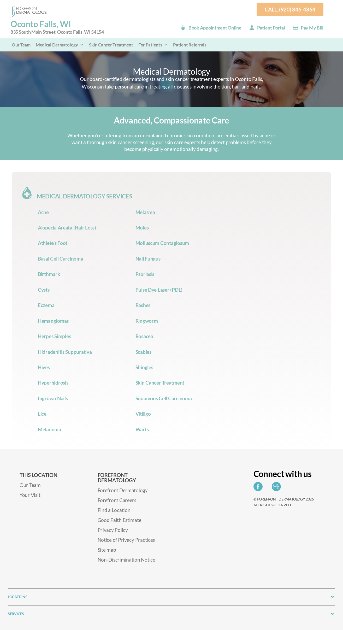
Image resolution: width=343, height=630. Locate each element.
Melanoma (49, 429)
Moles (142, 228)
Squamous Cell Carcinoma (163, 398)
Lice (42, 414)
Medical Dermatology (60, 45)
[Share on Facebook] (259, 488)
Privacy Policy (113, 530)
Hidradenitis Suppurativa (65, 352)
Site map (107, 550)
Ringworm (146, 321)
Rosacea (144, 336)
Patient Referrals (189, 45)
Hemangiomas (53, 321)
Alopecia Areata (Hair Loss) (67, 228)
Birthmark (49, 274)
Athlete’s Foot (52, 243)
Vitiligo (143, 414)
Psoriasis (145, 274)
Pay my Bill (312, 28)
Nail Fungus (148, 259)
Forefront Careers (117, 500)
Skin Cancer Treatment (111, 45)
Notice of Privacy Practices (126, 540)
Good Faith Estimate (119, 520)
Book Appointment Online (214, 28)
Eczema (46, 305)
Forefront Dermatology (123, 490)
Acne (43, 212)
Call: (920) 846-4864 (290, 9)
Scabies (143, 352)
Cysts (44, 290)
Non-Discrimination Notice (126, 560)
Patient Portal (271, 28)
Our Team (21, 45)
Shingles (144, 367)
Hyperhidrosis (53, 383)
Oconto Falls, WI (57, 27)
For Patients (153, 45)
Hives (44, 367)
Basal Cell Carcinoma (60, 259)
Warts (142, 429)
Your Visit (30, 495)
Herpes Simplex (54, 336)
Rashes (142, 305)
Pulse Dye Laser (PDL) (158, 290)
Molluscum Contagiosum (162, 243)
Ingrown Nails (53, 398)
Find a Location (114, 510)
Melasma (145, 212)
